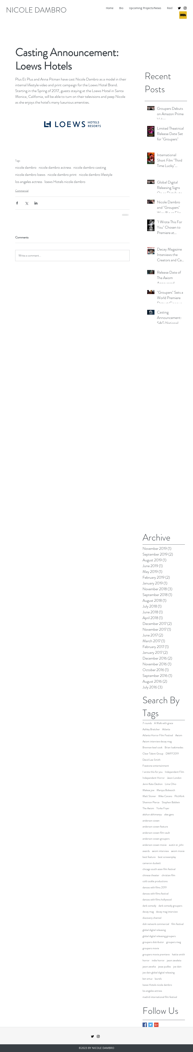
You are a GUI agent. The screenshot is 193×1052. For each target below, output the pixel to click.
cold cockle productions (155, 881)
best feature (149, 857)
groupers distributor (153, 942)
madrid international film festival (160, 997)
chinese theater (151, 875)
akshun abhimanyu (152, 814)
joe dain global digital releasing (159, 972)
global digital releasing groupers (159, 936)
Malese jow (148, 790)
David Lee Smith (151, 760)
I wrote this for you (153, 772)
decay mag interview (167, 912)
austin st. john (176, 845)
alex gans (169, 814)
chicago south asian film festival (159, 869)
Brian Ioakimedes (174, 747)
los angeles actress (28, 181)
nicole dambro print (62, 174)
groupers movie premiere (156, 954)
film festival (177, 924)
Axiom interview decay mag (157, 741)
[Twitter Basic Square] (150, 1025)
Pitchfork (179, 796)
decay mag (148, 912)
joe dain (177, 966)
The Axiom (148, 808)
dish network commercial (156, 924)
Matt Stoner (149, 796)
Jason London (174, 778)
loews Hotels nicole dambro (64, 181)
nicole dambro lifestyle (95, 174)
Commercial (22, 191)
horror (146, 960)
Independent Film (174, 772)
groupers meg (173, 942)
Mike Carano (165, 796)
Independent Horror (154, 778)
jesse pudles (164, 966)
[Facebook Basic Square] (145, 1025)
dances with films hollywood (157, 899)
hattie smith (178, 954)
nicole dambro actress (55, 167)
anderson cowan (151, 820)
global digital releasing (154, 930)
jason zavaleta (174, 960)
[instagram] (185, 8)
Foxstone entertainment (156, 766)
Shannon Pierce (151, 802)
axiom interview (160, 851)
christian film (168, 875)
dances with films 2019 (155, 887)
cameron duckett (152, 863)
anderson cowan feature (155, 826)
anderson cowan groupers (156, 839)
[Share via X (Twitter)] (26, 203)
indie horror (158, 960)
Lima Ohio (170, 784)
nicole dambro (25, 167)
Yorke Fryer (162, 808)
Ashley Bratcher (151, 729)
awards (146, 851)
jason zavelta (149, 966)
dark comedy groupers (170, 906)
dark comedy (149, 906)
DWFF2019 (172, 753)
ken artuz (147, 979)
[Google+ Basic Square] (156, 1025)
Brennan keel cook (152, 747)
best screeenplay (167, 857)
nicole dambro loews (30, 174)
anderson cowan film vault (156, 833)
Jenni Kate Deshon (153, 784)
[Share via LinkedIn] (36, 203)
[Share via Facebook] (17, 203)
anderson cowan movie (155, 845)
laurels (158, 979)
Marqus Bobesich (166, 790)
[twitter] (179, 8)
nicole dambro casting (89, 167)
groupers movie (151, 948)
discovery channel (152, 918)
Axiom (178, 735)
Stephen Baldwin (171, 802)
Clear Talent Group (153, 753)
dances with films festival (156, 893)
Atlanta (166, 729)
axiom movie (178, 851)
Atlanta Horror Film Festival (158, 735)
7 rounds (147, 723)
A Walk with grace (163, 723)
